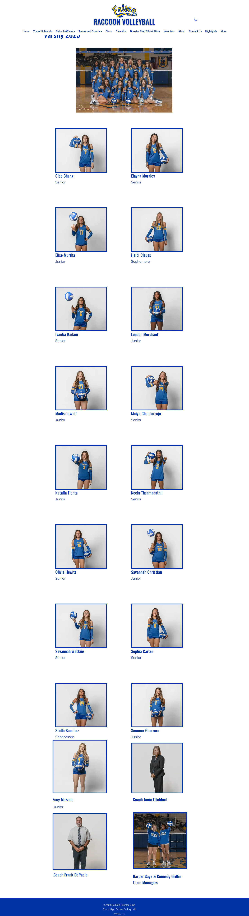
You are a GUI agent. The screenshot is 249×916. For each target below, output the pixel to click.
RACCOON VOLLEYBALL (124, 21)
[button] (196, 19)
